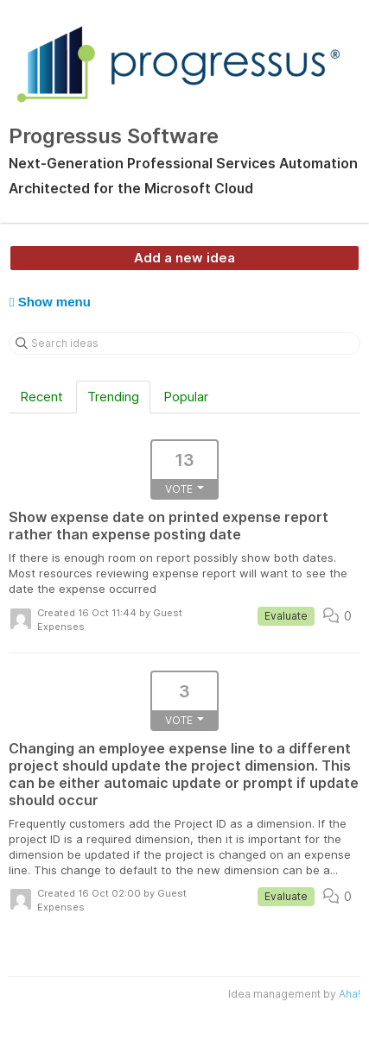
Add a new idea (184, 257)
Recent (41, 396)
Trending (113, 396)
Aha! (349, 993)
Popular (185, 396)
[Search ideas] (184, 343)
